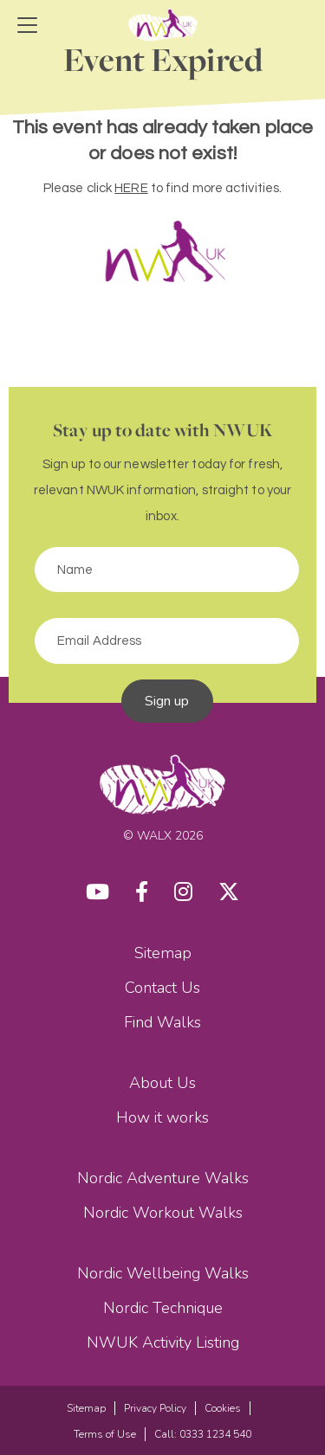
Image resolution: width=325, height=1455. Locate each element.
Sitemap (163, 953)
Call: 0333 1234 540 (202, 1434)
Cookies (223, 1408)
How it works (162, 1117)
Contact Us (162, 987)
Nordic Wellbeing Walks (163, 1273)
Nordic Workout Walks (163, 1212)
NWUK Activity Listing (163, 1342)
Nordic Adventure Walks (163, 1178)
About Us (162, 1082)
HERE (130, 188)
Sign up (167, 701)
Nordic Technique (163, 1307)
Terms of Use (105, 1434)
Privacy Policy (155, 1408)
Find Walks (162, 1022)
